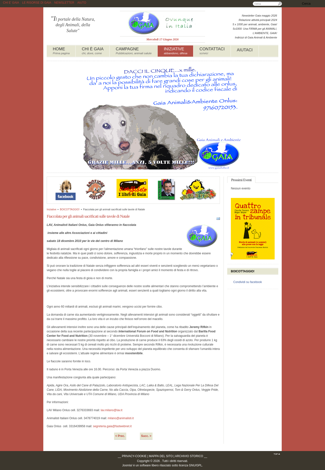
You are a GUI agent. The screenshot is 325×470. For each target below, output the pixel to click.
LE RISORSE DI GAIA (36, 2)
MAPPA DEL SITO (161, 456)
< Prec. (120, 436)
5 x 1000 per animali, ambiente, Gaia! (255, 24)
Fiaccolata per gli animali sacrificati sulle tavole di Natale (88, 216)
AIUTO (81, 2)
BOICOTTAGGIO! (70, 209)
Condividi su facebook (247, 282)
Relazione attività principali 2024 (258, 19)
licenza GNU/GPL (190, 465)
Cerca (280, 3)
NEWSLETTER (64, 2)
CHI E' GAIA (11, 2)
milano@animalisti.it (121, 418)
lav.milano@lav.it (111, 410)
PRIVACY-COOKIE (134, 456)
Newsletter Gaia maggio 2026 (259, 15)
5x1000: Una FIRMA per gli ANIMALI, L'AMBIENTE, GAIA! (255, 31)
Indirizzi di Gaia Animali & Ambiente (256, 37)
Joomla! (127, 465)
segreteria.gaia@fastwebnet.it (112, 426)
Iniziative (51, 209)
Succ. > (146, 436)
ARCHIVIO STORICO (189, 456)
